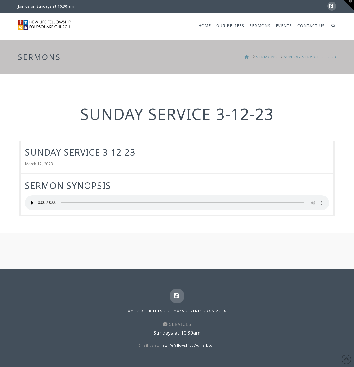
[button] (348, 5)
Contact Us (218, 311)
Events (195, 311)
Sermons (175, 311)
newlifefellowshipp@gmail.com (188, 345)
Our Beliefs (151, 311)
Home (130, 311)
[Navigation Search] (331, 26)
